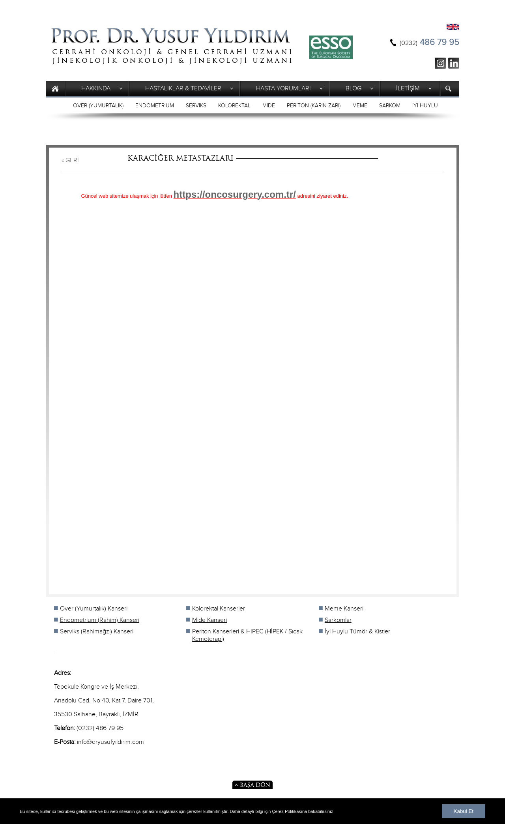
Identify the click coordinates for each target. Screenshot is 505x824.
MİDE (268, 106)
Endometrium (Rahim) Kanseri (99, 620)
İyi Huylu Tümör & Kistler (357, 631)
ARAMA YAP (449, 88)
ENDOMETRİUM (154, 106)
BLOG (353, 88)
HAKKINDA (95, 88)
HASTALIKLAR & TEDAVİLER (183, 88)
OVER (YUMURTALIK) (98, 106)
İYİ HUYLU (425, 106)
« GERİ (70, 160)
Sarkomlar (338, 620)
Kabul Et (463, 811)
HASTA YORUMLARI (283, 88)
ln (453, 63)
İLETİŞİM (408, 88)
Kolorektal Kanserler (218, 608)
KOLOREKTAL (234, 106)
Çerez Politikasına (289, 811)
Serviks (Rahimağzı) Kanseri (96, 631)
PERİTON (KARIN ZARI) (313, 106)
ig (440, 63)
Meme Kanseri (344, 608)
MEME (359, 106)
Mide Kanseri (209, 620)
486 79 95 (429, 42)
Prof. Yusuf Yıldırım (171, 46)
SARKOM (389, 106)
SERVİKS (196, 106)
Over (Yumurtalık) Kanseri (93, 608)
